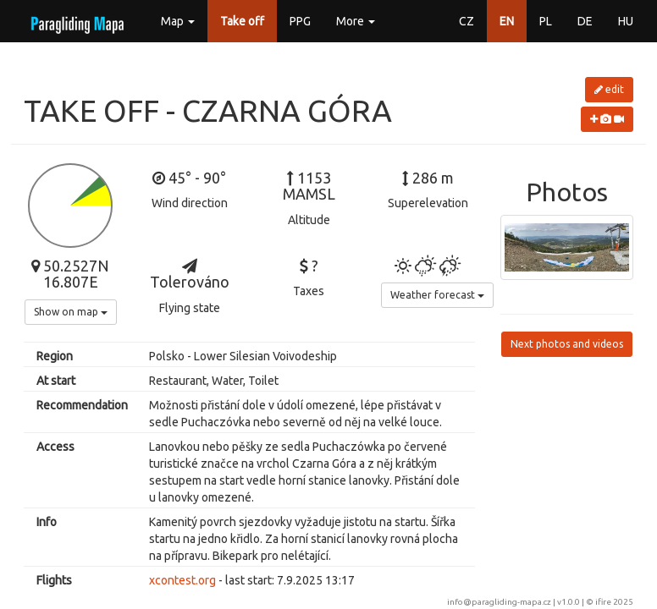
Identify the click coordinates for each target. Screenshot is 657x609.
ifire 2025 (614, 601)
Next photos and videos (567, 343)
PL (545, 21)
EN (507, 21)
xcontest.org (182, 580)
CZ (466, 21)
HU (625, 21)
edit (609, 89)
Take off (242, 21)
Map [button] (178, 21)
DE (585, 21)
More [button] (355, 21)
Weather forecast (437, 294)
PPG (300, 21)
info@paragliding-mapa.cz (499, 601)
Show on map (71, 311)
